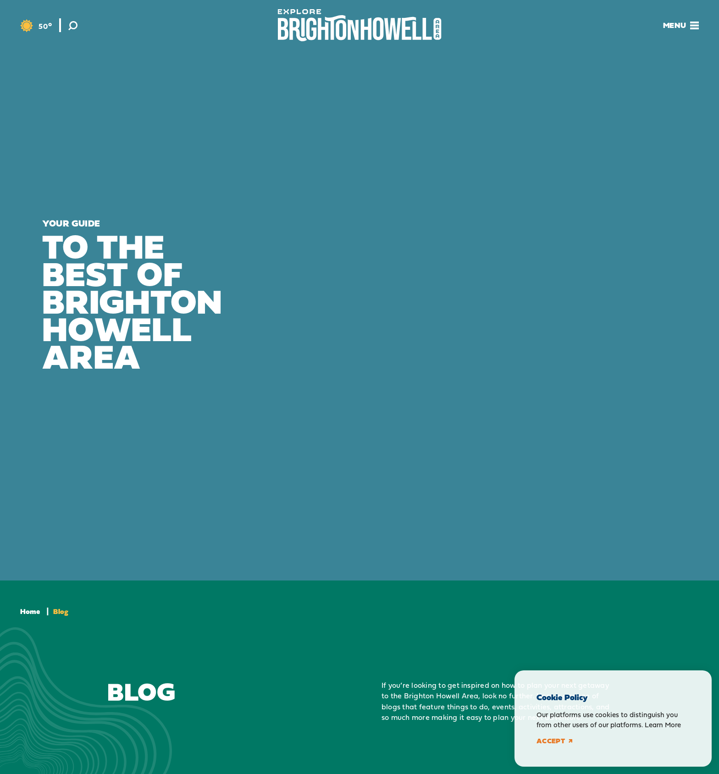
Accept (554, 741)
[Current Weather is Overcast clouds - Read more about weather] (36, 25)
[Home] (360, 25)
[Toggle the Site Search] (72, 25)
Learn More (663, 724)
